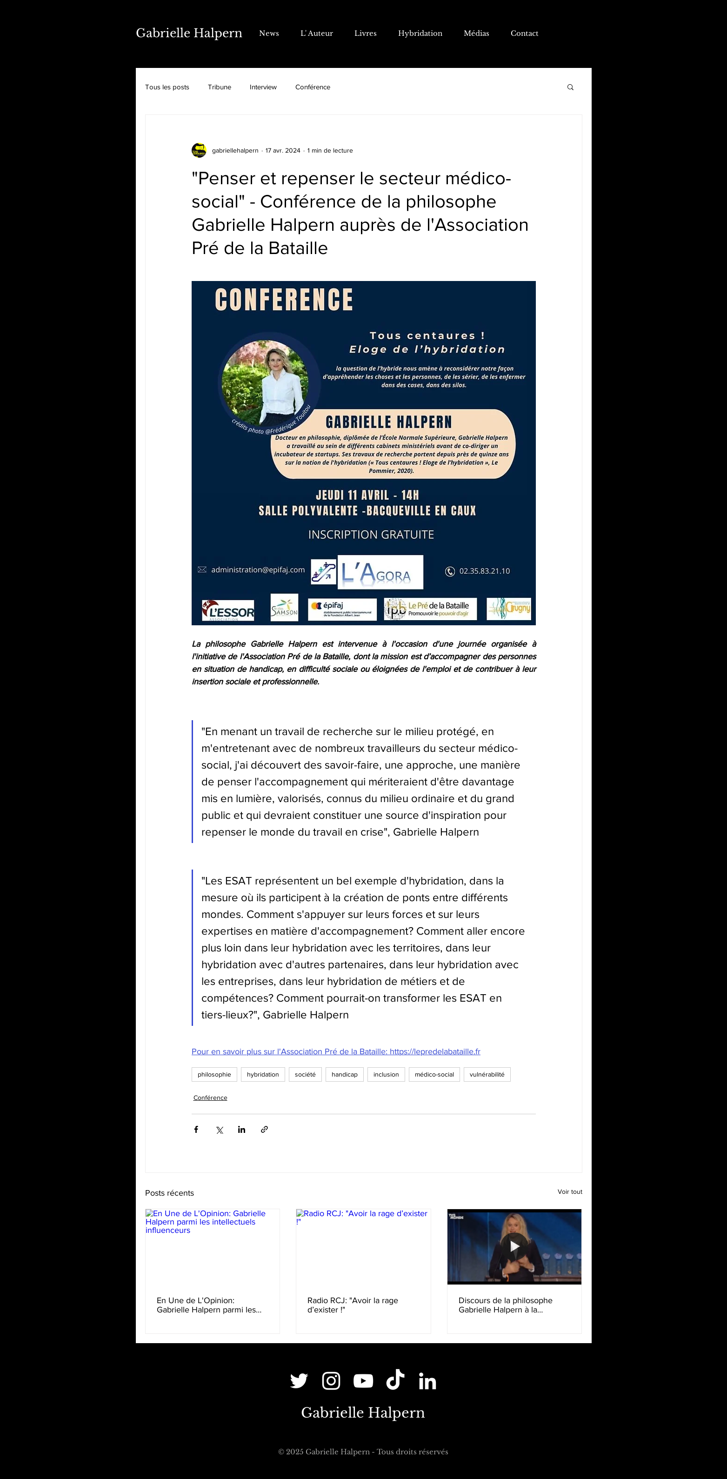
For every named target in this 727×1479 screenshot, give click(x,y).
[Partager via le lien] (264, 1129)
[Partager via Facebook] (196, 1129)
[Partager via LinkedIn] (241, 1129)
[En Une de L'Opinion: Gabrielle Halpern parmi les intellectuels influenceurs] (213, 1247)
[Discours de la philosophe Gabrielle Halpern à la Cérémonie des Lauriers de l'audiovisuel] (514, 1247)
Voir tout (570, 1191)
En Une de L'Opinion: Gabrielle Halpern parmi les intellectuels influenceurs (206, 1305)
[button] (570, 86)
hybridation (263, 1074)
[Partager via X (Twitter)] (218, 1129)
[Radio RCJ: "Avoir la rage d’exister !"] (363, 1247)
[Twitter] (299, 1381)
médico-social (434, 1074)
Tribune (219, 87)
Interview (263, 87)
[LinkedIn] (427, 1381)
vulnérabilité (487, 1074)
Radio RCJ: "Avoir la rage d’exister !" (352, 1305)
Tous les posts (167, 87)
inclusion (386, 1074)
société (305, 1074)
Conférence (312, 87)
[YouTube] (363, 1381)
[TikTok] (395, 1381)
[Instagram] (331, 1381)
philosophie (214, 1074)
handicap (345, 1074)
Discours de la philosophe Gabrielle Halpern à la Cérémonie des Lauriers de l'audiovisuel (508, 1305)
